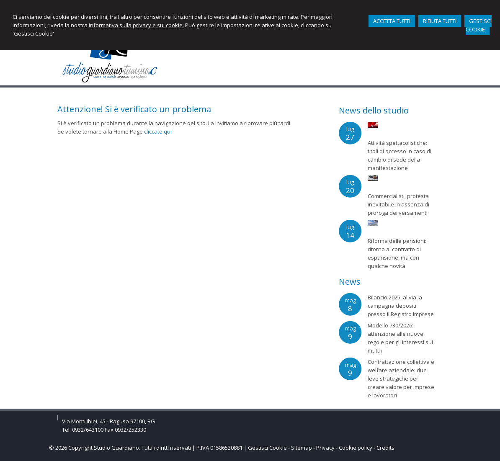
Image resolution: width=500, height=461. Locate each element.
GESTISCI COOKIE (479, 25)
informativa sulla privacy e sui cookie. (136, 25)
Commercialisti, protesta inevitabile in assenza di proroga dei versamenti (398, 204)
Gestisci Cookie (267, 447)
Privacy (325, 447)
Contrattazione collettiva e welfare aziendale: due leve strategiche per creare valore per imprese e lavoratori (401, 378)
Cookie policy (355, 447)
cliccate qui (158, 131)
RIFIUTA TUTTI (439, 21)
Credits (385, 447)
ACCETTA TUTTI (391, 21)
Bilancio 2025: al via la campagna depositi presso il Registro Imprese (401, 306)
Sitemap (301, 447)
